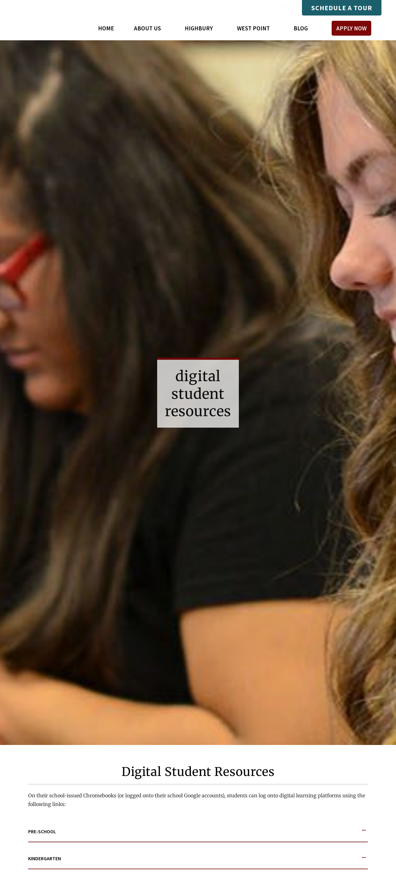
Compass (188, 8)
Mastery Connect (231, 8)
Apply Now (351, 28)
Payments (274, 8)
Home (106, 28)
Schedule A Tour (341, 7)
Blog (301, 28)
